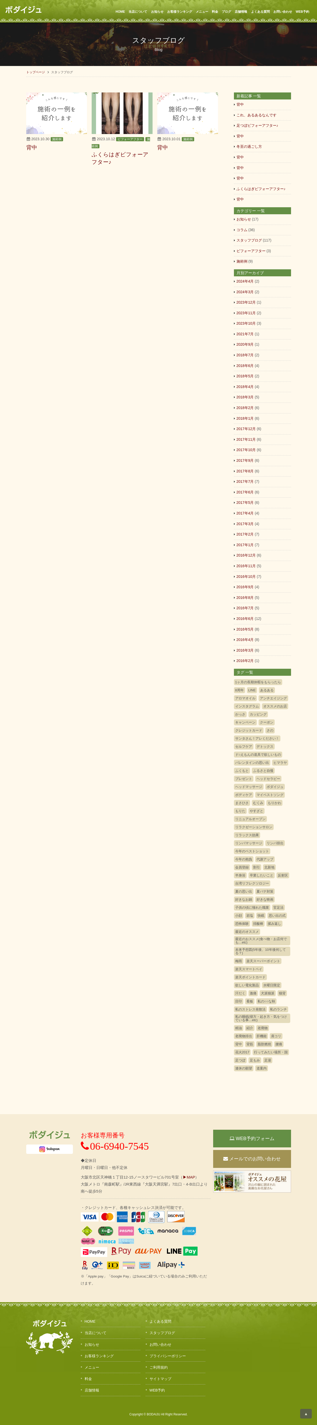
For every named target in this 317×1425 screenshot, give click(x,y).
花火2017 (242, 1052)
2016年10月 (246, 576)
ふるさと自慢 (263, 771)
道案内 (262, 1068)
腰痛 (278, 1044)
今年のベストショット (252, 851)
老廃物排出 (243, 1036)
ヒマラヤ (280, 763)
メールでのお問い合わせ (252, 1158)
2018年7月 (245, 355)
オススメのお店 (275, 706)
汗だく (240, 993)
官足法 (278, 907)
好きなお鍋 (243, 899)
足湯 (267, 1060)
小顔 (238, 916)
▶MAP (189, 1177)
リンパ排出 (275, 843)
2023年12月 (246, 302)
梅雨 (238, 961)
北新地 (269, 867)
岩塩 (249, 916)
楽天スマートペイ (248, 969)
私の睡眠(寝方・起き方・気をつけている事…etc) (261, 1018)
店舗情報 (241, 11)
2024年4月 (245, 281)
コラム (242, 230)
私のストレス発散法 (250, 1009)
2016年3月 (245, 650)
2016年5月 (245, 629)
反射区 (283, 875)
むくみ (258, 803)
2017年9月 (245, 460)
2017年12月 (246, 429)
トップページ (35, 72)
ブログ (226, 11)
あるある (267, 690)
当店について (138, 11)
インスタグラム (247, 706)
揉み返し (274, 924)
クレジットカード (248, 730)
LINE (252, 690)
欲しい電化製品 (247, 985)
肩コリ (276, 1036)
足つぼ (240, 1060)
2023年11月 (246, 313)
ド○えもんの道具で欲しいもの (258, 755)
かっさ (240, 714)
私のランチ (278, 1009)
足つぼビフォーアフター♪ (257, 125)
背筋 (249, 1044)
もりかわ (274, 803)
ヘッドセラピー (268, 779)
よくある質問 (260, 11)
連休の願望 (243, 1068)
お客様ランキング (179, 11)
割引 (256, 867)
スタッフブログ (249, 240)
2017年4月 (245, 513)
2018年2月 (245, 408)
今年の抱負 (243, 859)
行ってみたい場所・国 (271, 1052)
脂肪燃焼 (264, 1044)
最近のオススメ (247, 932)
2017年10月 (246, 450)
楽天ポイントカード (250, 977)
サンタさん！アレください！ (257, 738)
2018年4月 (245, 387)
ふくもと (242, 771)
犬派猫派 (267, 993)
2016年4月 (245, 640)
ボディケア (243, 795)
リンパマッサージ (248, 843)
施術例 (57, 139)
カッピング (258, 714)
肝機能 (262, 1036)
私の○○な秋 (266, 1001)
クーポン (266, 722)
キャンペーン (245, 722)
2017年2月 (245, 534)
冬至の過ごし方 (249, 146)
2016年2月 (245, 661)
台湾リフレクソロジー (252, 883)
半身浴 (240, 875)
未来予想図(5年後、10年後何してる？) (260, 951)
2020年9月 (245, 344)
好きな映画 (265, 899)
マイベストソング (270, 795)
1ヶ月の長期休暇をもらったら (258, 682)
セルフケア (243, 746)
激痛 (253, 993)
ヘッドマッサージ (248, 787)
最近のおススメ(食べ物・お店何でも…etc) (261, 940)
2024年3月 (245, 292)
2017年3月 (245, 524)
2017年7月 (245, 481)
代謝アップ (265, 859)
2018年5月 (245, 376)
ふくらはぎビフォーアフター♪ (261, 189)
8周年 (239, 690)
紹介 (249, 1028)
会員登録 (242, 867)
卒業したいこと (261, 875)
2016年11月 (246, 566)
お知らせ (157, 11)
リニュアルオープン (250, 819)
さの (270, 730)
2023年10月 (246, 323)
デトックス (265, 746)
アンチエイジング (273, 698)
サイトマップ (160, 1379)
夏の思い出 (243, 891)
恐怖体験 (242, 924)
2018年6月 (245, 366)
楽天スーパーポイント (263, 961)
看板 (249, 1001)
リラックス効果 (247, 835)
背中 (240, 104)
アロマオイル (245, 698)
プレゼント (243, 779)
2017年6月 (245, 492)
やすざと (256, 811)
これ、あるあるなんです (256, 115)
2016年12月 (246, 555)
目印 (238, 1001)
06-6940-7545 (115, 1146)
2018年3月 (245, 397)
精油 (238, 1028)
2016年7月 (245, 608)
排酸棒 (258, 924)
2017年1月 (245, 545)
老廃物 (263, 1028)
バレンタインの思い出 (252, 763)
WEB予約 (302, 11)
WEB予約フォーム (252, 1138)
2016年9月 (245, 587)
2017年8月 (245, 471)
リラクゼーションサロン (253, 827)
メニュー (202, 11)
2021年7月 (245, 334)
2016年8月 (245, 598)
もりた (240, 811)
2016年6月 (245, 619)
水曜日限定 (271, 985)
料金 (215, 11)
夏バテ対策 (265, 891)
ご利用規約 (159, 1367)
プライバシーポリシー (168, 1356)
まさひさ (242, 803)
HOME (120, 11)
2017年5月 (245, 502)
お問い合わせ (282, 11)
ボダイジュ (275, 787)
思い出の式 (277, 916)
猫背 (282, 993)
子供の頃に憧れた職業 (252, 907)
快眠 (261, 916)
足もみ (255, 1060)
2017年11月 (246, 439)
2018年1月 (245, 418)
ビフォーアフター (130, 139)
